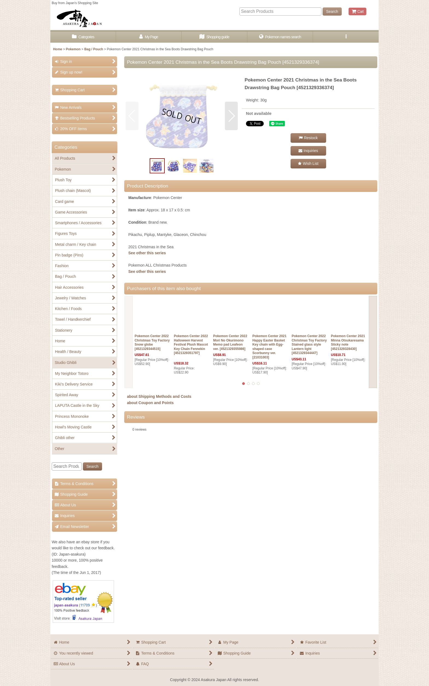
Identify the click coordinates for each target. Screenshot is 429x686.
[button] (346, 37)
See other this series (147, 253)
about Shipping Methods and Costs (159, 396)
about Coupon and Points (150, 403)
